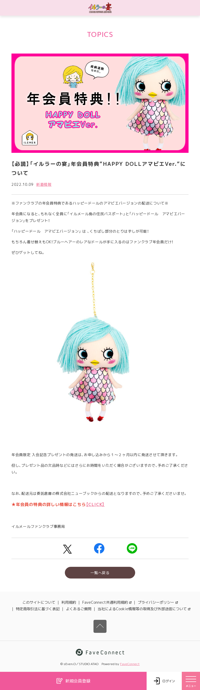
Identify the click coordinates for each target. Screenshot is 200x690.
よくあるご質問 (78, 608)
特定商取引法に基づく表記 (38, 608)
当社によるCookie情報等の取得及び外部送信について (144, 608)
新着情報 (44, 184)
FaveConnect (130, 664)
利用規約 (68, 602)
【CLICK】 (95, 504)
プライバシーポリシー (158, 602)
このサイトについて (38, 602)
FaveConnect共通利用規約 (107, 602)
